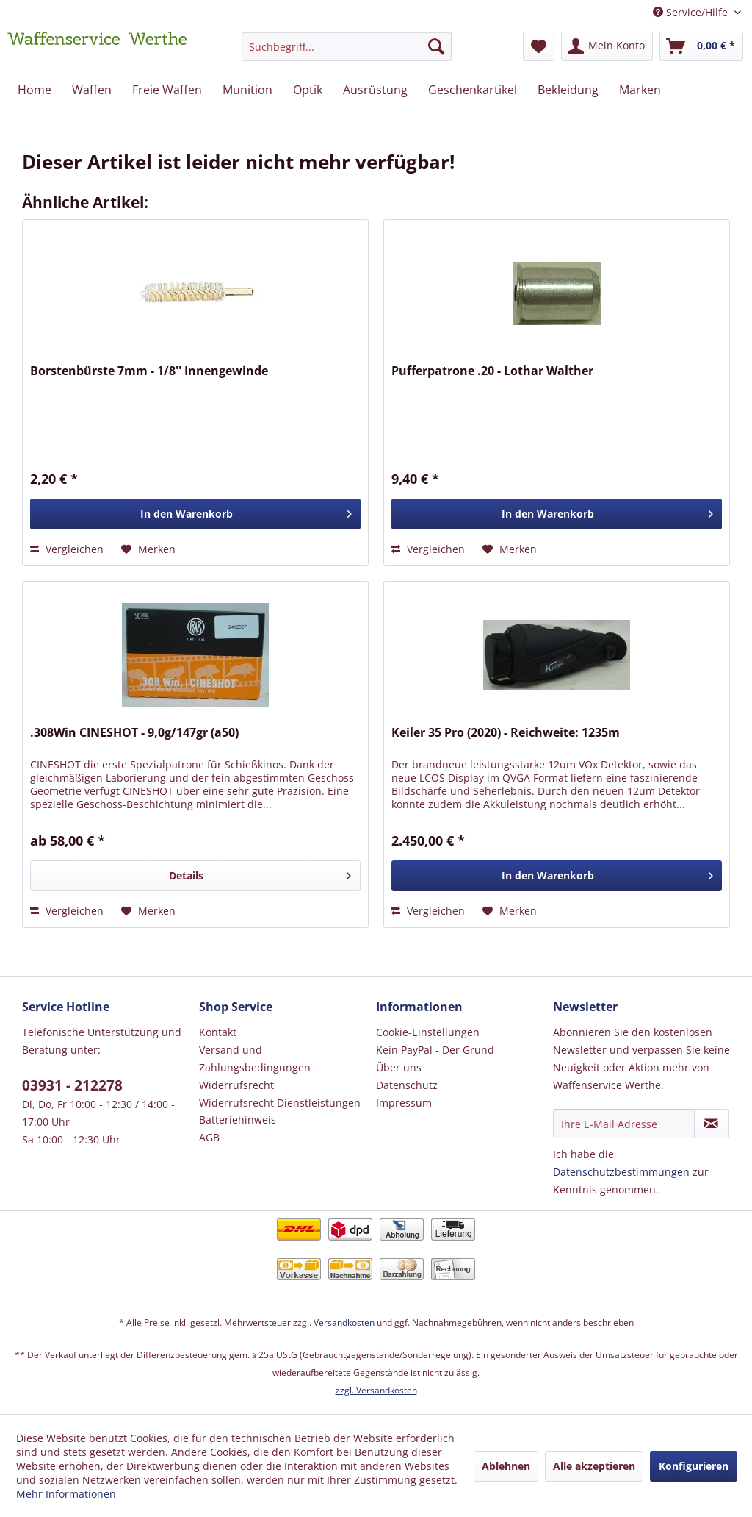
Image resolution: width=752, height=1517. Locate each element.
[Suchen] (436, 46)
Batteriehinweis (237, 1120)
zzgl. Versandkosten (376, 1390)
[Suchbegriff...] (347, 46)
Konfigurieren (693, 1466)
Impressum (404, 1103)
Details (260, 873)
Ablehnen (506, 1466)
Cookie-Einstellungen (428, 1032)
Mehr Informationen (66, 1494)
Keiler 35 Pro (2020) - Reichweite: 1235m (505, 732)
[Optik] (308, 90)
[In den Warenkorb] (195, 514)
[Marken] (640, 90)
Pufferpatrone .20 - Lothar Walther (492, 371)
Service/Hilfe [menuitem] (692, 12)
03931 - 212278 (72, 1085)
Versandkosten (344, 1322)
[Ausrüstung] (375, 90)
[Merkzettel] (538, 46)
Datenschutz (407, 1085)
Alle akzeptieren (594, 1466)
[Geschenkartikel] (472, 90)
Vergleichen (67, 549)
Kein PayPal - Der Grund (435, 1050)
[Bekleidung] (568, 90)
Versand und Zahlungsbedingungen (255, 1058)
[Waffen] (92, 90)
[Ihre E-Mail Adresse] (624, 1123)
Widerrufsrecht (236, 1085)
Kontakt (217, 1032)
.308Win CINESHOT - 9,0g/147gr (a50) (134, 732)
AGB (209, 1137)
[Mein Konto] (607, 46)
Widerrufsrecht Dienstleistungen (280, 1103)
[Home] (34, 90)
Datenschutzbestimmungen (621, 1172)
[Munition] (247, 90)
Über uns (399, 1067)
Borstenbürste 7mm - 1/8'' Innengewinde (149, 371)
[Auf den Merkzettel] (148, 549)
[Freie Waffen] (167, 90)
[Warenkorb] (701, 46)
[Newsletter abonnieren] (711, 1123)
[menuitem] (347, 53)
